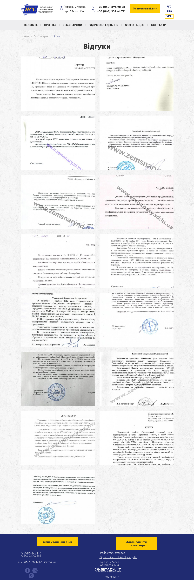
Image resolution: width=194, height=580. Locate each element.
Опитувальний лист (145, 8)
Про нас (50, 25)
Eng (169, 11)
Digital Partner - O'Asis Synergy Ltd (118, 557)
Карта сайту (112, 576)
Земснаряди (72, 25)
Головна (31, 25)
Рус (169, 6)
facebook (27, 570)
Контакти (158, 25)
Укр (169, 16)
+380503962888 (31, 555)
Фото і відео (135, 25)
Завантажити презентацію (136, 543)
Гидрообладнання (103, 25)
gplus (31, 575)
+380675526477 (31, 553)
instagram (35, 570)
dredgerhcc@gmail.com (113, 553)
